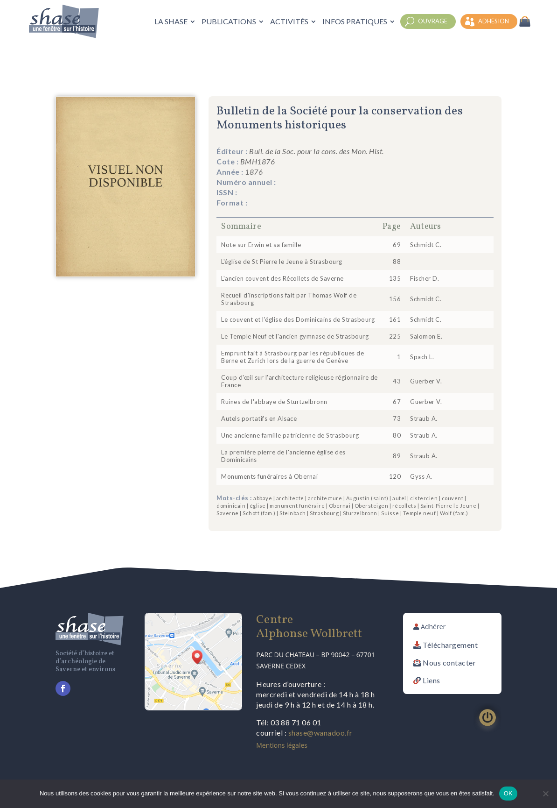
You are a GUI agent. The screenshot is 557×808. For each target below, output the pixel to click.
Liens (431, 680)
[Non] (545, 793)
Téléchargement (450, 644)
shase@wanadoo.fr (320, 732)
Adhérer (433, 626)
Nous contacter (449, 662)
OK (508, 793)
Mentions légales (281, 745)
